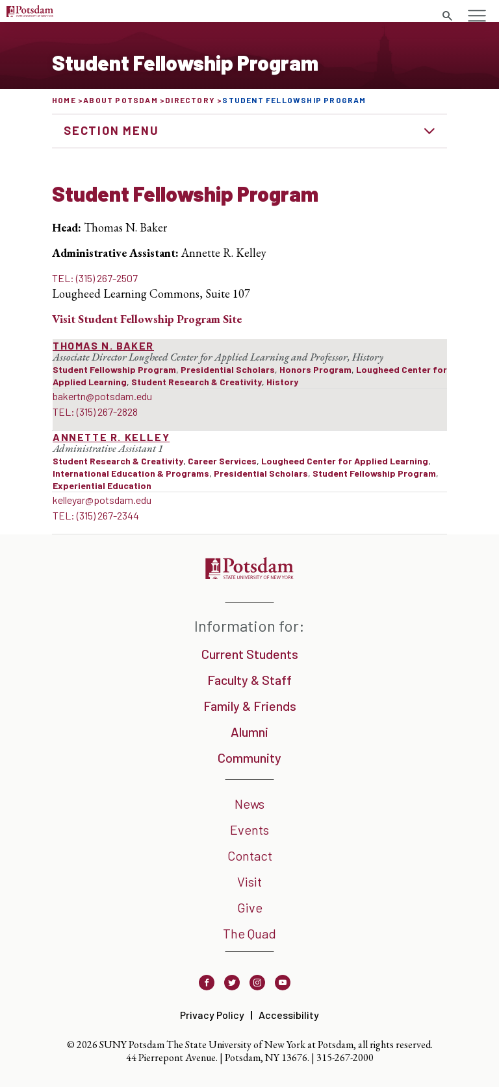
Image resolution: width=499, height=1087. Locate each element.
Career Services (222, 460)
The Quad (249, 933)
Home (64, 99)
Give (249, 907)
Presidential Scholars (228, 369)
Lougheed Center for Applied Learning (344, 460)
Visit (249, 881)
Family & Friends (249, 705)
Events (249, 829)
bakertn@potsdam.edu (102, 396)
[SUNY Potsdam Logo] (29, 12)
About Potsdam (120, 99)
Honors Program (315, 369)
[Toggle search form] (447, 16)
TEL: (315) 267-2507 (95, 278)
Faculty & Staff (249, 679)
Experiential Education (102, 485)
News (249, 803)
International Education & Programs (131, 473)
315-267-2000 (345, 1057)
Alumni (249, 731)
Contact (249, 855)
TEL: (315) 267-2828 (95, 411)
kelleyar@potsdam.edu (102, 500)
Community (249, 757)
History (282, 381)
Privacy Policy (212, 1015)
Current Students (249, 654)
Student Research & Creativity (196, 381)
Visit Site (147, 318)
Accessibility (289, 1015)
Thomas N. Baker (103, 345)
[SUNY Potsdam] (249, 574)
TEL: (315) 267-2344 (96, 515)
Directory (190, 99)
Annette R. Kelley (111, 437)
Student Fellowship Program (114, 369)
